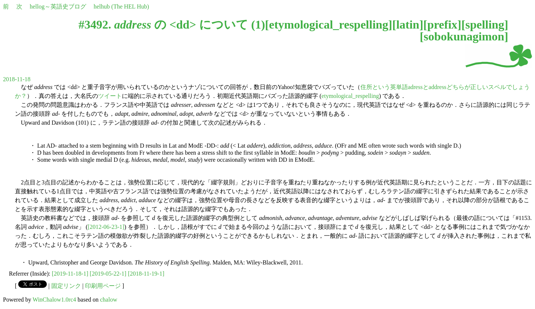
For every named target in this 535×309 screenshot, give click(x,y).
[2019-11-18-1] (70, 273)
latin (407, 24)
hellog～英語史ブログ (58, 6)
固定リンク (66, 286)
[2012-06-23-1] (106, 227)
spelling (484, 24)
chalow (108, 299)
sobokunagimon (464, 36)
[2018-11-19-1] (146, 273)
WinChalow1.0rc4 (54, 299)
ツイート (110, 96)
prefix (442, 24)
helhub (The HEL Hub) (121, 6)
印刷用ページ (103, 286)
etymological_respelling (328, 24)
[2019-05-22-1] (108, 273)
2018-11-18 (16, 79)
